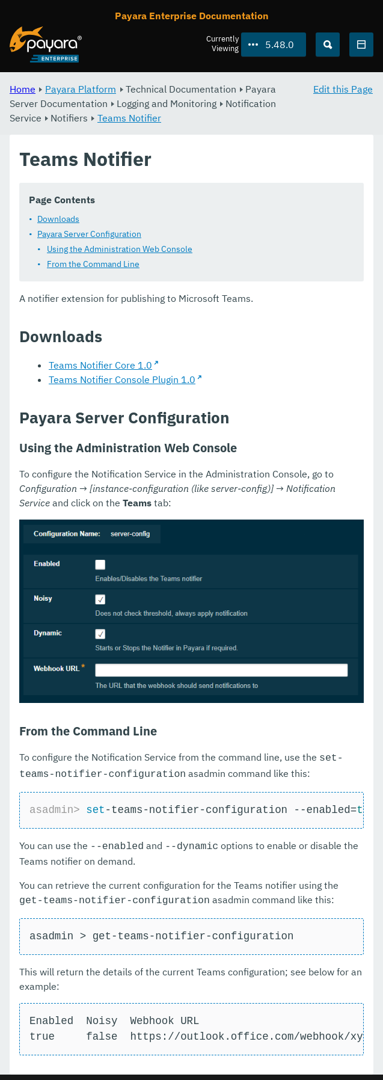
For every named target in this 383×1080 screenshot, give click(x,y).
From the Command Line (93, 264)
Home (22, 89)
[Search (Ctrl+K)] (328, 44)
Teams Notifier (129, 118)
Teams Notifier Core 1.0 (100, 365)
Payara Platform (80, 89)
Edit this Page (343, 89)
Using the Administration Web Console (119, 249)
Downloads (58, 218)
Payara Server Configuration (89, 234)
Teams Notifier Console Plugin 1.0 (122, 379)
